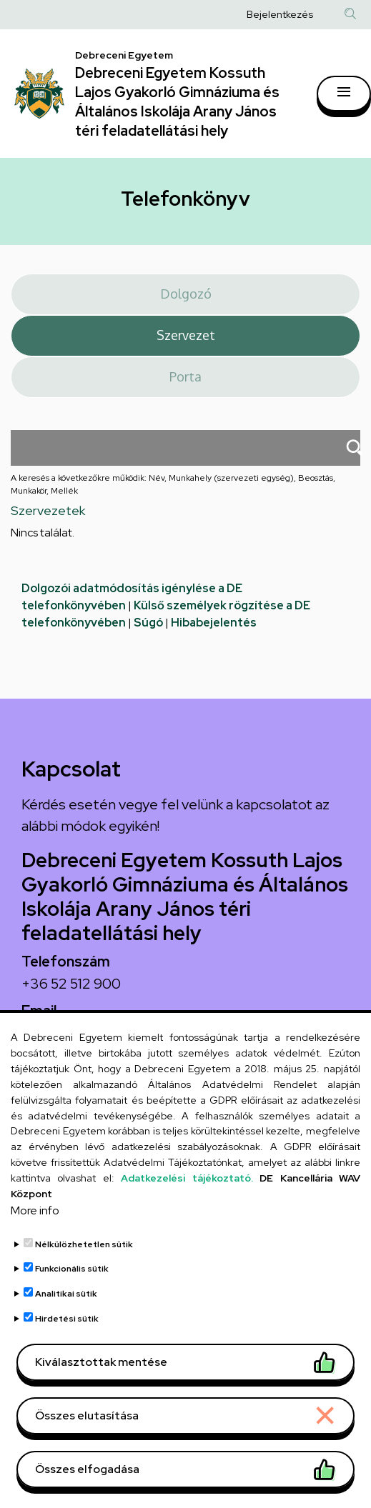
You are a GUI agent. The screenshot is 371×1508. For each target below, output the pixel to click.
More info (35, 1241)
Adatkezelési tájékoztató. (186, 1209)
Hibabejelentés (214, 622)
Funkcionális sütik (72, 1300)
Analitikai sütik (66, 1325)
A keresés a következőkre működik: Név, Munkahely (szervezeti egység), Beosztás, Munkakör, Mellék (173, 484)
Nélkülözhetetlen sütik (84, 1276)
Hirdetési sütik (67, 1350)
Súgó (148, 622)
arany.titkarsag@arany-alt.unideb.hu (134, 1033)
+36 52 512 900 (71, 983)
